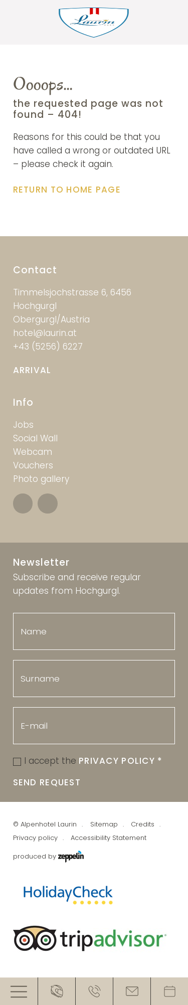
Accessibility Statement (108, 838)
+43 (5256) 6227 (48, 347)
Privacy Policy (121, 760)
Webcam (32, 452)
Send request (47, 782)
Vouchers (33, 465)
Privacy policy (35, 838)
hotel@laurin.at (45, 333)
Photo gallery (41, 479)
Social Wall (35, 438)
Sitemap (104, 824)
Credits (142, 824)
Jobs (23, 425)
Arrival (32, 370)
